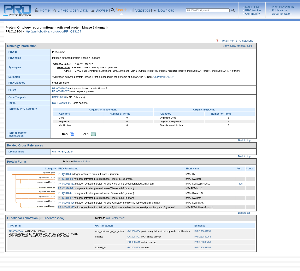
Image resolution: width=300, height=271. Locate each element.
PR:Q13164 (64, 174)
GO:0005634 (133, 247)
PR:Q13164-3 (65, 193)
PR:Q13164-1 (65, 178)
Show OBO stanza (234, 45)
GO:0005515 (133, 242)
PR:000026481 (66, 183)
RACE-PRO (252, 7)
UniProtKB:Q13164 (164, 77)
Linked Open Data (73, 10)
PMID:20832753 (202, 231)
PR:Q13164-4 (65, 198)
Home (45, 10)
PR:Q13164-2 (65, 188)
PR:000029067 (60, 91)
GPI (249, 45)
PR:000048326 (66, 202)
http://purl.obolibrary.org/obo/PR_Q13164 (53, 31)
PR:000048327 (66, 207)
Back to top (244, 140)
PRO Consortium (283, 7)
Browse (101, 10)
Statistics (142, 10)
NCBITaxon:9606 (61, 103)
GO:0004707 (133, 236)
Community (252, 13)
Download (166, 10)
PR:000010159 (60, 88)
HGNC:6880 (59, 97)
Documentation (281, 13)
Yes (241, 183)
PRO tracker (253, 10)
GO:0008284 (133, 231)
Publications (280, 10)
